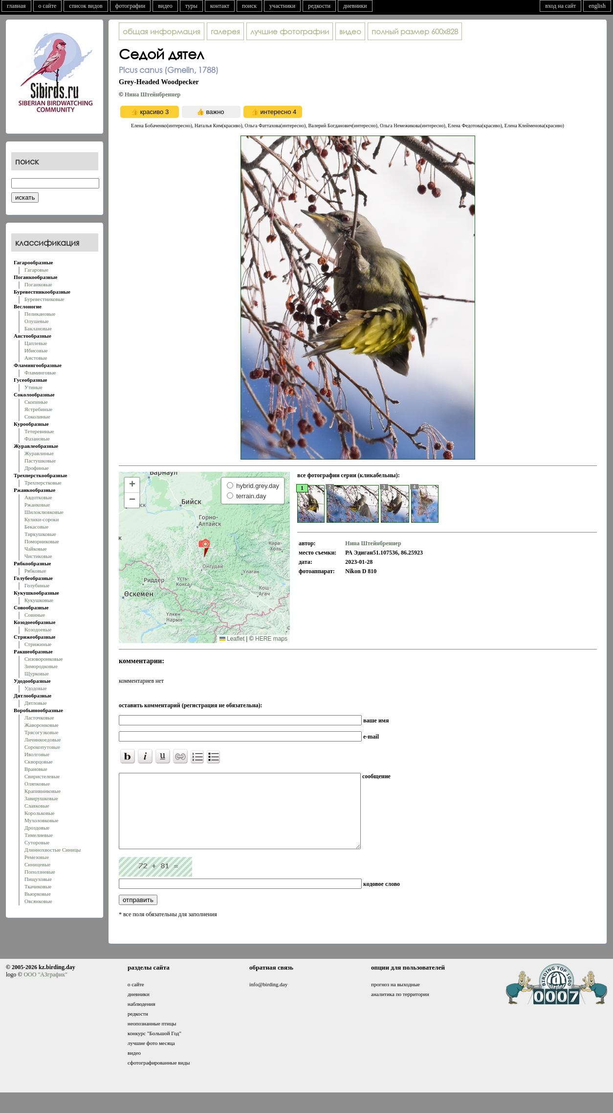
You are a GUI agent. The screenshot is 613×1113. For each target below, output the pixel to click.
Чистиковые (38, 556)
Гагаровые (36, 270)
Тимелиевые (38, 835)
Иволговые (36, 754)
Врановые (35, 769)
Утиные (33, 387)
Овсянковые (38, 901)
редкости (319, 5)
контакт (219, 5)
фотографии (130, 5)
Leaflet (231, 638)
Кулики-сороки (41, 519)
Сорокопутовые (42, 747)
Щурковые (36, 673)
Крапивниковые (42, 791)
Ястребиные (38, 409)
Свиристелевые (42, 776)
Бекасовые (36, 527)
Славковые (36, 806)
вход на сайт (560, 5)
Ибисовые (35, 350)
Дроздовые (36, 828)
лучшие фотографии (289, 31)
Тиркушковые (40, 534)
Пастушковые (40, 461)
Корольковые (39, 813)
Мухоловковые (41, 820)
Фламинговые (40, 372)
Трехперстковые (43, 483)
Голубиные (36, 585)
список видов (85, 5)
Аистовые (35, 358)
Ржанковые (37, 505)
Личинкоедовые (42, 739)
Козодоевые (37, 629)
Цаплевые (35, 343)
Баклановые (38, 328)
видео (165, 5)
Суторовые (36, 842)
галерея (225, 31)
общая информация (161, 31)
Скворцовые (38, 762)
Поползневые (39, 872)
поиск (249, 5)
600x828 (415, 31)
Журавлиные (39, 453)
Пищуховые (38, 879)
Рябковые (35, 571)
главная (16, 5)
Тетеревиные (39, 431)
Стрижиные (37, 644)
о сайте (48, 5)
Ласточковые (39, 717)
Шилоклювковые (44, 512)
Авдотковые (38, 497)
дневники (355, 5)
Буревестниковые (44, 299)
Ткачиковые (37, 886)
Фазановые (37, 438)
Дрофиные (36, 468)
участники (282, 5)
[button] (204, 547)
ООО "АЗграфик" (45, 989)
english (597, 5)
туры (191, 5)
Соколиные (37, 416)
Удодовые (35, 688)
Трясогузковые (41, 732)
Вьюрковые (37, 894)
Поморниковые (41, 541)
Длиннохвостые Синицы (52, 850)
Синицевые (37, 864)
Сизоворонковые (43, 659)
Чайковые (35, 549)
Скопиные (36, 402)
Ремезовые (36, 857)
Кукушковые (38, 600)
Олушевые (36, 321)
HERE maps (271, 638)
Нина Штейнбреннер (152, 94)
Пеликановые (39, 314)
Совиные (34, 615)
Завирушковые (41, 798)
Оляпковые (37, 784)
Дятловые (35, 703)
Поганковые (38, 284)
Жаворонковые (41, 725)
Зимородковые (41, 666)
